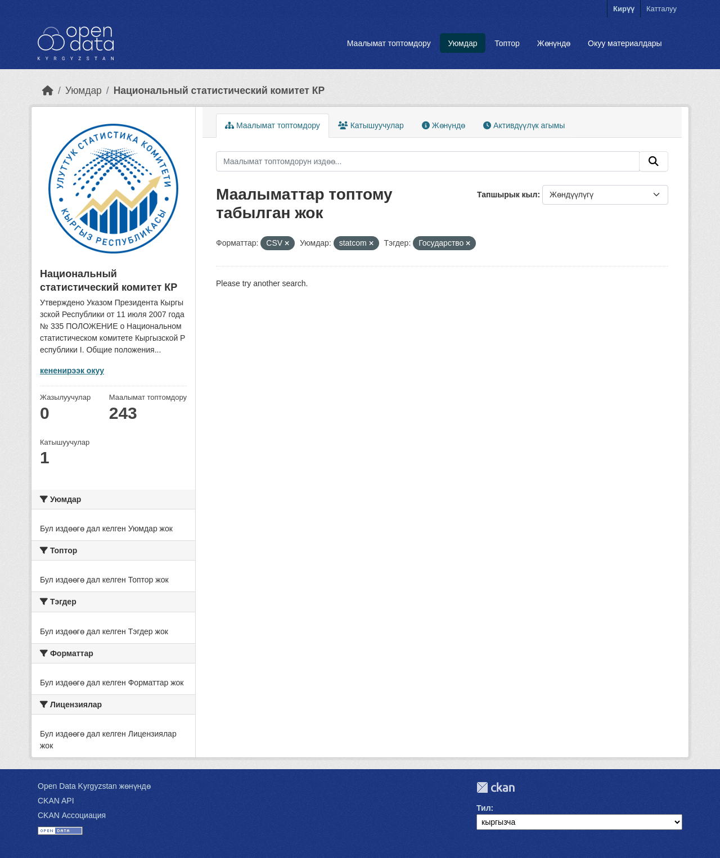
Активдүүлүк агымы (524, 125)
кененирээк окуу (72, 370)
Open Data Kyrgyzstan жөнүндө (94, 786)
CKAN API (56, 800)
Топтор (507, 43)
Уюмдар (462, 43)
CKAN (495, 787)
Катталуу (661, 8)
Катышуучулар (371, 125)
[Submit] (653, 161)
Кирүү (623, 8)
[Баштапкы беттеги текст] (47, 90)
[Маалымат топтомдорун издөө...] (428, 161)
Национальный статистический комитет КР (219, 90)
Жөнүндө (554, 43)
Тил (483, 807)
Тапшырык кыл (507, 194)
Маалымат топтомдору (389, 43)
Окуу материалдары (625, 43)
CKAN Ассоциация (72, 815)
